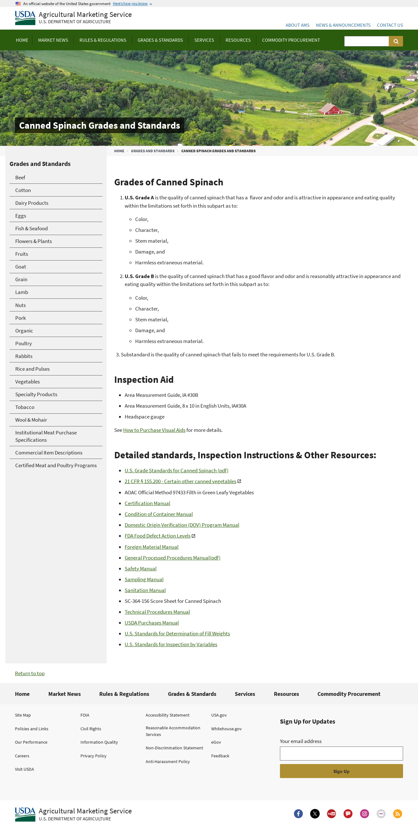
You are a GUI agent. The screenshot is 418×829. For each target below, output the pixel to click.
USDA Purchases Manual (152, 622)
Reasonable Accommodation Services (173, 731)
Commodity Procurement (348, 693)
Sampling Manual (144, 579)
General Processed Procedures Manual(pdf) (172, 557)
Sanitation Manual (145, 590)
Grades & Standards (192, 693)
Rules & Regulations (124, 693)
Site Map (23, 715)
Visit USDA (24, 769)
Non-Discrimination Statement (174, 748)
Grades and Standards (153, 150)
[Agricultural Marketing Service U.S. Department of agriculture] (73, 18)
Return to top (30, 673)
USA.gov (219, 715)
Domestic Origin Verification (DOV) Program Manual (182, 524)
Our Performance (31, 742)
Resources (286, 693)
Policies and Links (31, 729)
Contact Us (390, 25)
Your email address (301, 741)
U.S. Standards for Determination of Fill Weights (177, 633)
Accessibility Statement (168, 715)
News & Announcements (343, 25)
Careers (22, 756)
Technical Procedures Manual (157, 611)
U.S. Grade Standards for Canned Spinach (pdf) (176, 470)
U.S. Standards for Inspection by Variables (171, 644)
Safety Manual (141, 568)
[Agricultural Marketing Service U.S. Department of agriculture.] (73, 815)
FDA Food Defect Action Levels (158, 535)
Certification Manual (147, 503)
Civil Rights (90, 729)
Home (119, 150)
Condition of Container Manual (159, 514)
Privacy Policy (93, 756)
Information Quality (99, 742)
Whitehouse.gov (226, 729)
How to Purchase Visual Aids (154, 429)
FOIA (84, 715)
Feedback (220, 756)
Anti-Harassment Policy (168, 761)
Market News (64, 693)
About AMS (298, 25)
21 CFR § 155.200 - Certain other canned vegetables (180, 481)
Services (245, 693)
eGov (216, 742)
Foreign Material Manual (151, 546)
